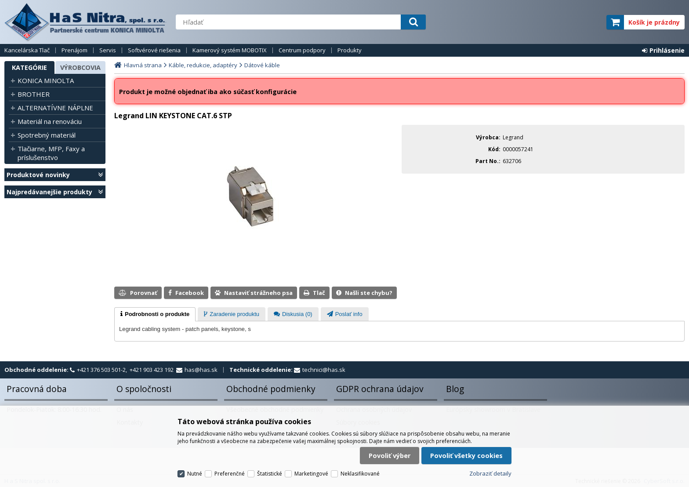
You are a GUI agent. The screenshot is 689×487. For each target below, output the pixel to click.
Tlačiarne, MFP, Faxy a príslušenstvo (51, 153)
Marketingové (311, 473)
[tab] (155, 314)
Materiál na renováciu (50, 121)
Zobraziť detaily (490, 473)
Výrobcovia (80, 67)
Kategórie (29, 67)
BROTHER (34, 94)
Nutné (194, 473)
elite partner (588, 22)
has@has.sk (201, 370)
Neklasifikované (360, 473)
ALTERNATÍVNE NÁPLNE (55, 107)
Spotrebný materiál (47, 135)
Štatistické (269, 473)
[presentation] (155, 314)
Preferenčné (229, 473)
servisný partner (556, 22)
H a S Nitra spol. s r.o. (85, 22)
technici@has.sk (323, 370)
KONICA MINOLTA (46, 80)
